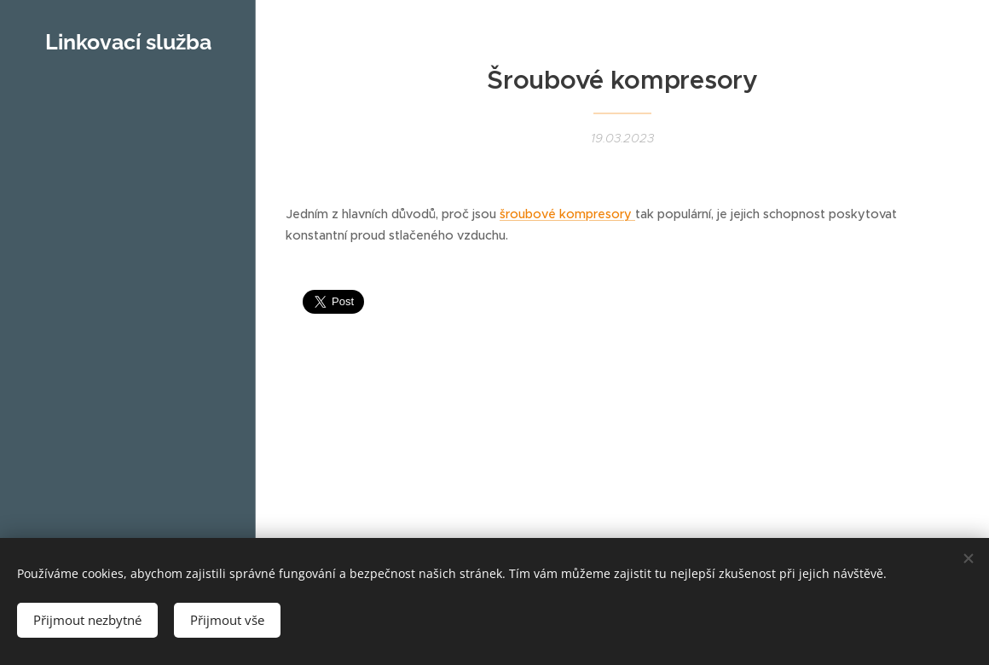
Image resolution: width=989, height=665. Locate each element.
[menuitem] (128, 153)
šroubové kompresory (567, 214)
